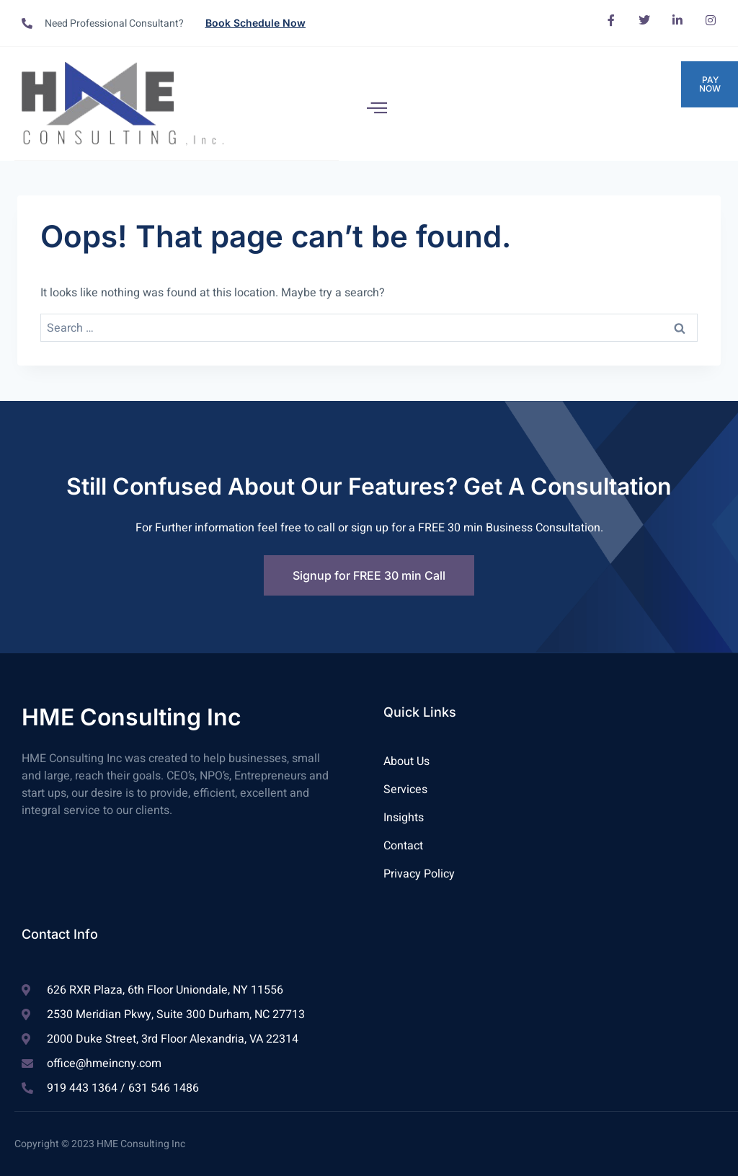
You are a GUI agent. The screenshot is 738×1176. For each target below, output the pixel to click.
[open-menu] (377, 107)
